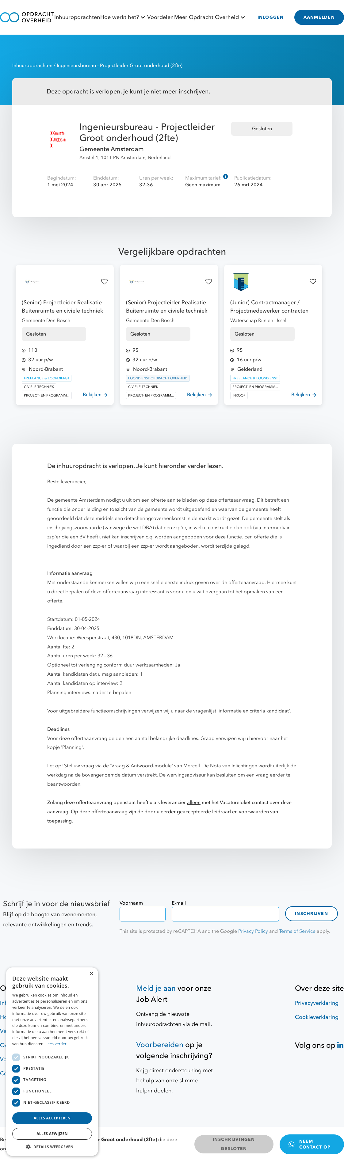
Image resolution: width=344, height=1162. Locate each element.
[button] (52, 1147)
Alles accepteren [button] (52, 1118)
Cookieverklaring (316, 1017)
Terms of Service (297, 931)
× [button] (91, 974)
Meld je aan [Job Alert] (156, 988)
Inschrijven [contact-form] (311, 914)
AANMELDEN (319, 17)
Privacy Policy (253, 931)
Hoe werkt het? (123, 17)
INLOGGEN (271, 17)
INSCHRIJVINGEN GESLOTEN (234, 1144)
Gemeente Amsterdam (111, 149)
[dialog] (52, 1061)
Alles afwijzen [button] (52, 1133)
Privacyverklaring (316, 1003)
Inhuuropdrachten (77, 17)
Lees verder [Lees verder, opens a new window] (56, 1043)
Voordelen (160, 17)
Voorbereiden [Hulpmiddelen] (159, 1045)
